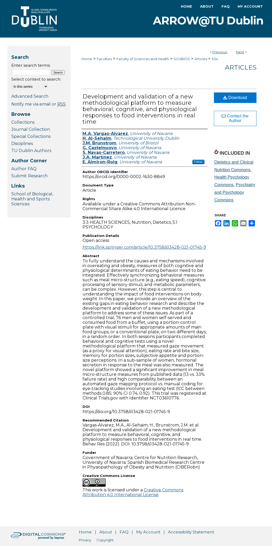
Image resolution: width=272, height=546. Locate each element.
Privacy (85, 540)
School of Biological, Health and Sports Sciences (32, 198)
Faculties (104, 59)
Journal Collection (30, 129)
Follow (198, 161)
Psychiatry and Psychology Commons (234, 192)
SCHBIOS (181, 59)
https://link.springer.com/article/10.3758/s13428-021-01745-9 (144, 247)
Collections (22, 122)
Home (86, 59)
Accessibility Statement (191, 531)
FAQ (124, 531)
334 (215, 59)
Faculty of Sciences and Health (142, 59)
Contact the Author (235, 118)
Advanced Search (29, 96)
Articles (200, 59)
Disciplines (22, 143)
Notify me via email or (38, 104)
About (105, 531)
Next (240, 52)
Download (235, 97)
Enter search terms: (30, 65)
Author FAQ (24, 168)
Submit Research (29, 175)
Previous (219, 52)
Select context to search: (36, 79)
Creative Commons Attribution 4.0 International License (133, 492)
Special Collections (30, 136)
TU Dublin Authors (31, 150)
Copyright (105, 540)
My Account (148, 531)
